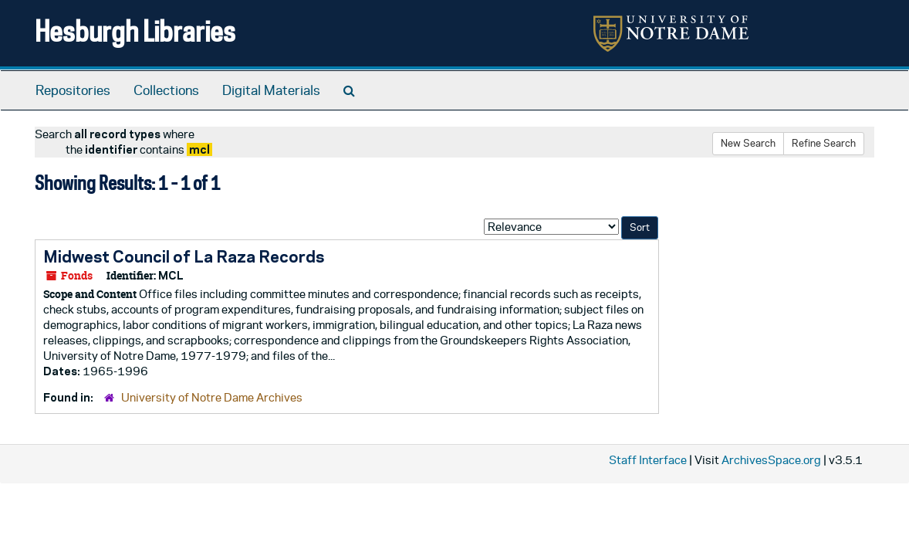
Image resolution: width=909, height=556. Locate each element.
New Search (748, 143)
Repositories (72, 90)
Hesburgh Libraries (135, 30)
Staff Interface (648, 459)
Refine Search (824, 143)
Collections (166, 90)
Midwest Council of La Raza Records (183, 256)
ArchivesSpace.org (771, 459)
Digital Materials (271, 90)
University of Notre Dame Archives (211, 397)
